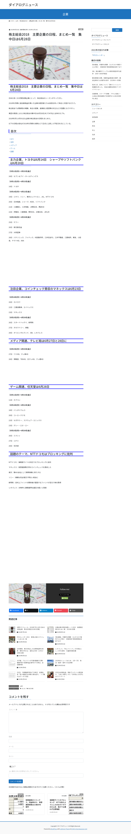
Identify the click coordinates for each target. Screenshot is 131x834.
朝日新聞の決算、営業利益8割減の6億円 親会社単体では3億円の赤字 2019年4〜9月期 (106, 79)
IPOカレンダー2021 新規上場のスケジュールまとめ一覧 (30, 638)
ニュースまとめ (97, 108)
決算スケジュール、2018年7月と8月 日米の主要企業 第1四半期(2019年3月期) (31, 628)
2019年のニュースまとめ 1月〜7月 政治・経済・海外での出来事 (68, 662)
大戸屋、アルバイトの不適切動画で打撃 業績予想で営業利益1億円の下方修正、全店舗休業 (30, 663)
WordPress (54, 829)
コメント (13, 709)
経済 (93, 139)
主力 (12, 139)
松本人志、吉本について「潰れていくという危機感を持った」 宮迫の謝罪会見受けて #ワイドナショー (106, 87)
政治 (93, 126)
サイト (11, 756)
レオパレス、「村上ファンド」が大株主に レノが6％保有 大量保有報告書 (69, 650)
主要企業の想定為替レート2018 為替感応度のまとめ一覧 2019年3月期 (69, 628)
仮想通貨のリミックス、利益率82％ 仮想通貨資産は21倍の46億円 (34, 803)
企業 (81, 29)
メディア (13, 145)
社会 (93, 134)
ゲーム (12, 148)
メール (11, 746)
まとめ (23, 688)
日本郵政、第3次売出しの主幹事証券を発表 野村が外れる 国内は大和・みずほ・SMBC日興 (30, 651)
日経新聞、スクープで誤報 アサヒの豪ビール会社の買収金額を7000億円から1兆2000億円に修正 (106, 96)
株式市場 (30, 688)
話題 (12, 151)
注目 (12, 142)
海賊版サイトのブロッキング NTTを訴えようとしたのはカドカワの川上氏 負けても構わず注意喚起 (58, 804)
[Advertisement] (46, 264)
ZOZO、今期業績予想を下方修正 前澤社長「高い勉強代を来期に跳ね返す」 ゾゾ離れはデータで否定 (31, 674)
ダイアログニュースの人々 (100, 44)
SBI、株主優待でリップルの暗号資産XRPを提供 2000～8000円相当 (106, 72)
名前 (10, 736)
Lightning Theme (65, 829)
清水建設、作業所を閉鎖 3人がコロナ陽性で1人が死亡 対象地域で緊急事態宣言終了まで (68, 639)
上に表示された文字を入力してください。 (24, 771)
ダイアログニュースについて (101, 40)
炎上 (93, 130)
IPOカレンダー (98, 55)
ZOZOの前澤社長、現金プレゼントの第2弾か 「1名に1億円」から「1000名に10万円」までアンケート (69, 674)
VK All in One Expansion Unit (79, 829)
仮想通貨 (95, 117)
